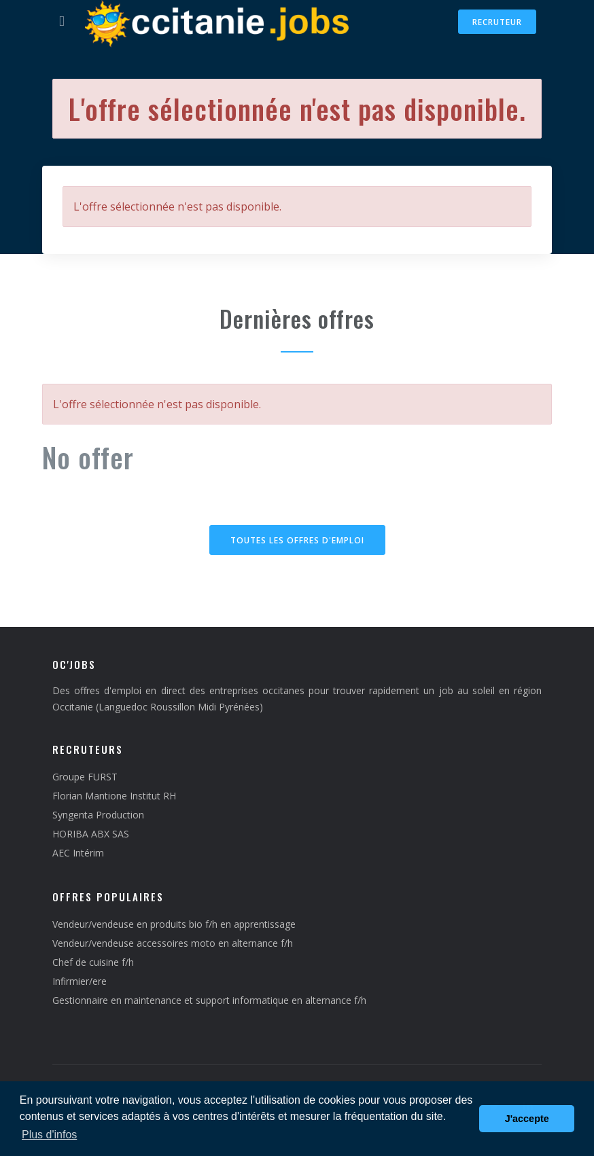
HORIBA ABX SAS (90, 833)
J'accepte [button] (527, 1118)
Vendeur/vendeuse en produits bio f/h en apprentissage (174, 924)
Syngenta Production (98, 814)
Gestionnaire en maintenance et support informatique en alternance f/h (209, 1000)
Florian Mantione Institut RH (114, 795)
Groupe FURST (85, 776)
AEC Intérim (78, 852)
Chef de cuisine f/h (93, 962)
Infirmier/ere (79, 981)
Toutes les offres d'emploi (297, 540)
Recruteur (497, 22)
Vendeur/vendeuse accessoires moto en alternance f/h (172, 943)
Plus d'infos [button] (49, 1134)
